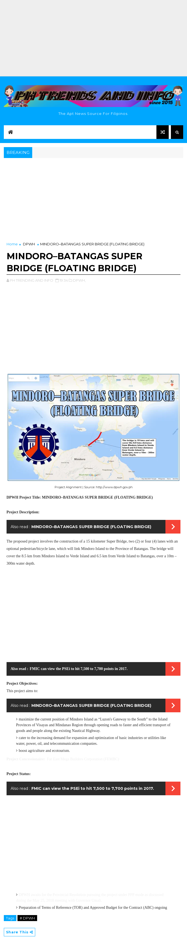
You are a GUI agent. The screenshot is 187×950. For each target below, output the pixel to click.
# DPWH (27, 918)
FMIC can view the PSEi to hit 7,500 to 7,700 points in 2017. (78, 669)
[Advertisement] (93, 38)
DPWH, (79, 280)
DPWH (29, 244)
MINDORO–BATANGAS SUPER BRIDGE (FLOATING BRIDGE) (91, 526)
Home (12, 244)
